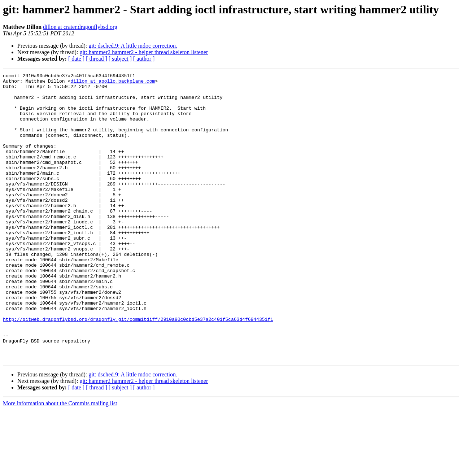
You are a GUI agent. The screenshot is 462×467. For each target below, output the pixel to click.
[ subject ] (120, 59)
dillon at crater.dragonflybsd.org (80, 27)
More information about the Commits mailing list (60, 461)
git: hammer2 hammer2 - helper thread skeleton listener (143, 52)
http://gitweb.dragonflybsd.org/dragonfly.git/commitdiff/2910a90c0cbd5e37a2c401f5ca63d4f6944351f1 (138, 369)
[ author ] (144, 59)
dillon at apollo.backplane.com (112, 83)
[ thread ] (96, 59)
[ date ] (76, 59)
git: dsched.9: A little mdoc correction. (132, 46)
